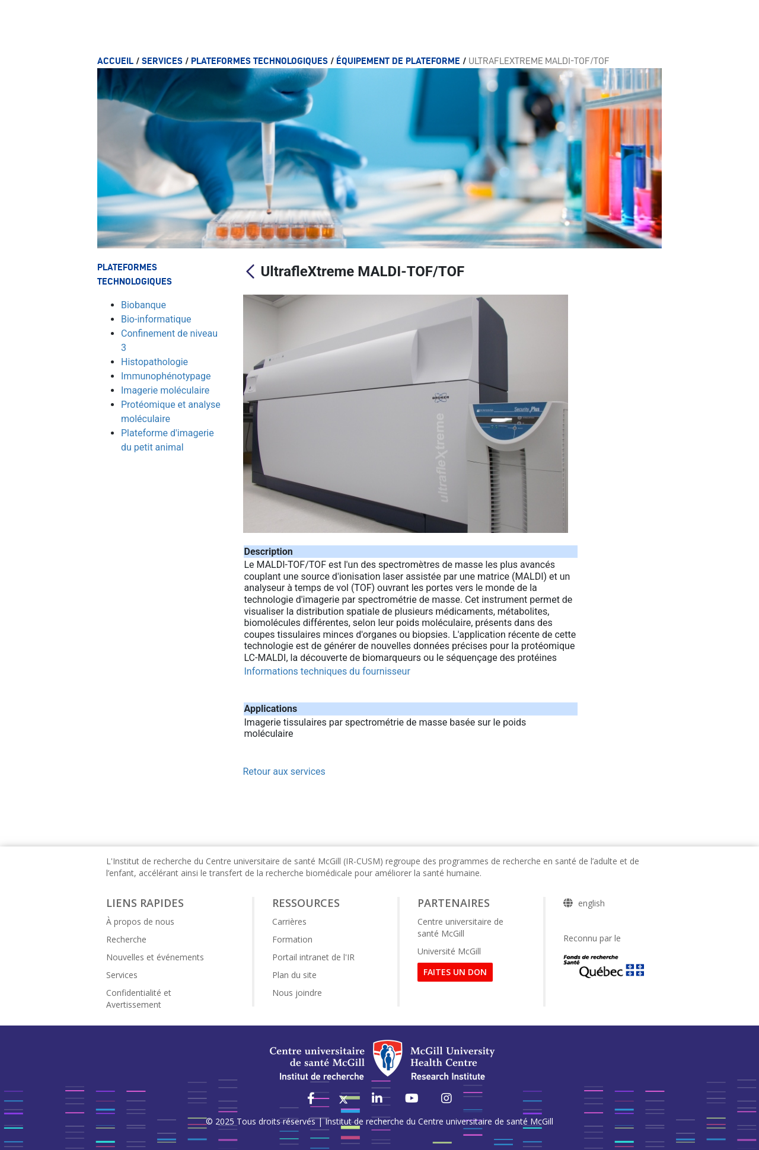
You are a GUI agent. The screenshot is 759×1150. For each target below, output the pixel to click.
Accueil (116, 61)
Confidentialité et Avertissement (138, 998)
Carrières (289, 921)
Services (163, 61)
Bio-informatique (156, 319)
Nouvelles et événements (155, 957)
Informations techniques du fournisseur (327, 671)
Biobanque (143, 305)
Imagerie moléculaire (165, 390)
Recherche (126, 939)
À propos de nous (140, 921)
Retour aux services (284, 771)
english (591, 903)
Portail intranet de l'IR (313, 957)
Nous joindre (297, 992)
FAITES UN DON (455, 972)
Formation (292, 939)
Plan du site (294, 974)
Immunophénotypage (166, 376)
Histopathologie (154, 362)
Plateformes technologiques (260, 61)
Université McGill (449, 951)
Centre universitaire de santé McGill (460, 927)
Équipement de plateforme (399, 61)
